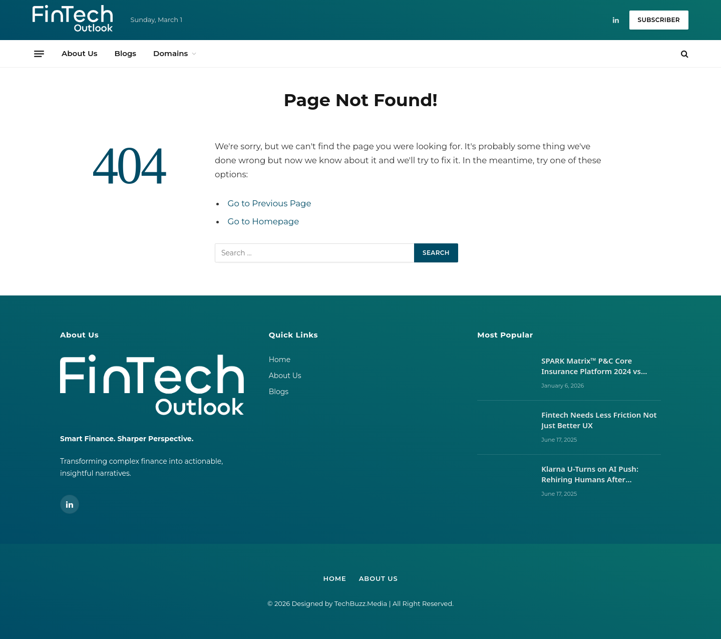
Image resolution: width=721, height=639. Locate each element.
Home (279, 359)
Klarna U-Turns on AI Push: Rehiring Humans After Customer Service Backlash (591, 474)
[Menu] (39, 53)
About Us (79, 53)
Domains (170, 53)
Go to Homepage (263, 221)
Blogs (125, 53)
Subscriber (659, 20)
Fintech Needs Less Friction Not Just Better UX (598, 420)
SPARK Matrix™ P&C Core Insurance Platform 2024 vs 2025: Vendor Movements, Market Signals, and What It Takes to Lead (592, 366)
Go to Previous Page (269, 203)
